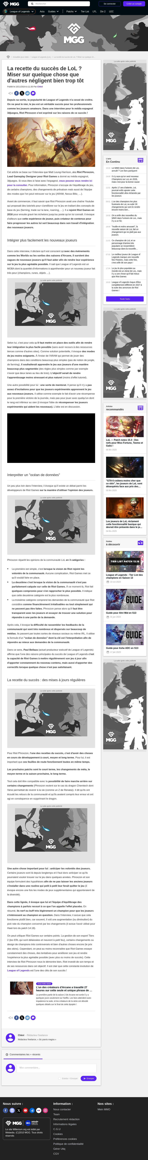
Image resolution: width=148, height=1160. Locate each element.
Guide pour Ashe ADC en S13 (122, 648)
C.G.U (57, 1129)
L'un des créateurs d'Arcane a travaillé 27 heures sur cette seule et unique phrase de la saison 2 (64, 989)
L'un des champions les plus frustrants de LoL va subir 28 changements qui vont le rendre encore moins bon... (126, 205)
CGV (56, 1153)
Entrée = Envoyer (70, 1078)
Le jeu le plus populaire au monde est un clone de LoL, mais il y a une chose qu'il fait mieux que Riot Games (126, 272)
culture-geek (44, 984)
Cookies (58, 1134)
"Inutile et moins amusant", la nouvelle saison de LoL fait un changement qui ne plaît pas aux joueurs (126, 230)
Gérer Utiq (59, 1148)
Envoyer (88, 1078)
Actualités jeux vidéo (21, 57)
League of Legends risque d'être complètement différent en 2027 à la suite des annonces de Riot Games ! (127, 286)
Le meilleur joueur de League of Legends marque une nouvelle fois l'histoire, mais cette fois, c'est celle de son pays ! (126, 258)
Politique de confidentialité (68, 1143)
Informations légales (65, 1124)
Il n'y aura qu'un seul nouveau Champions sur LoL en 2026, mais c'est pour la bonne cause (126, 179)
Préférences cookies (65, 1139)
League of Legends (18, 970)
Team (56, 1114)
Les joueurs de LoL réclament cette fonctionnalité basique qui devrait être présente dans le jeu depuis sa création (123, 524)
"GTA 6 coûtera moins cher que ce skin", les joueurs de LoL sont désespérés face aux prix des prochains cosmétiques (124, 483)
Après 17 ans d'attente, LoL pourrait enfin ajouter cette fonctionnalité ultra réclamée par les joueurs (126, 191)
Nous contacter (62, 1109)
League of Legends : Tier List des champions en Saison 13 (124, 576)
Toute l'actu (125, 299)
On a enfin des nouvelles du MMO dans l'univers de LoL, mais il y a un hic (127, 218)
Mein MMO (104, 1109)
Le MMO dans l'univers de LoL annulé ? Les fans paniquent (125, 169)
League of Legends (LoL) (41, 57)
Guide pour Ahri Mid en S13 (121, 613)
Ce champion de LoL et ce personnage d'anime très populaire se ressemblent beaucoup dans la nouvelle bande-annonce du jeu (124, 244)
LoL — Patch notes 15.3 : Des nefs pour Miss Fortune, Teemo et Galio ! (124, 443)
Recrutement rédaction (66, 1119)
